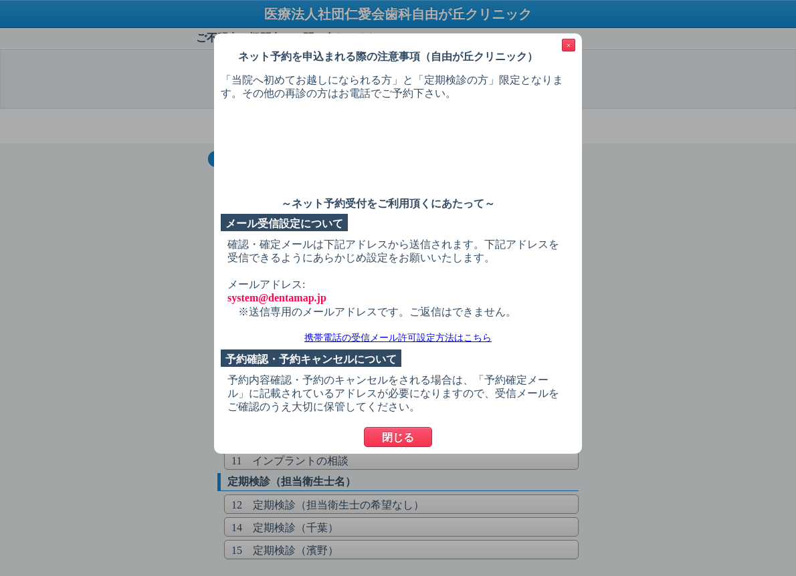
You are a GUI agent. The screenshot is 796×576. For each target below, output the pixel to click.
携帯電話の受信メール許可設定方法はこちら (398, 338)
